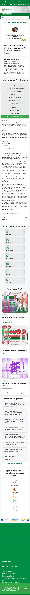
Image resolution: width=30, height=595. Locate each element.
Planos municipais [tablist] (15, 91)
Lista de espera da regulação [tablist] (15, 88)
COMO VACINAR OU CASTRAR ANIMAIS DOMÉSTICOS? (13, 450)
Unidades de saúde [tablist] (15, 97)
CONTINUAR (23, 588)
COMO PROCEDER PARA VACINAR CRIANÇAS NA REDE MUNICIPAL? (14, 428)
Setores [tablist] (15, 107)
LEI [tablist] (15, 85)
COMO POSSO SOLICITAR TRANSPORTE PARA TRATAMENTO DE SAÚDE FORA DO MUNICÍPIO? (14, 436)
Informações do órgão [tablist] (14, 116)
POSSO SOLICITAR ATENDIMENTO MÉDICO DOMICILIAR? (14, 443)
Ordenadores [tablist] (15, 110)
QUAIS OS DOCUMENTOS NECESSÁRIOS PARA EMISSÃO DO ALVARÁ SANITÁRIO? (14, 405)
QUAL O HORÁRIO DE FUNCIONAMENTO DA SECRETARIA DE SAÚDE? (14, 458)
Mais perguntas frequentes (15, 463)
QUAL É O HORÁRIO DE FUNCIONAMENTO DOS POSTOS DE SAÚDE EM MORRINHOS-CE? (14, 413)
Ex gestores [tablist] (15, 113)
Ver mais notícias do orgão (15, 393)
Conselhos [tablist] (15, 94)
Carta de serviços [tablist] (15, 104)
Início (3, 17)
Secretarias (9, 17)
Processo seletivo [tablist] (15, 100)
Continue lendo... (7, 322)
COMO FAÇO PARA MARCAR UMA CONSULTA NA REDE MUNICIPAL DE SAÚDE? (14, 421)
